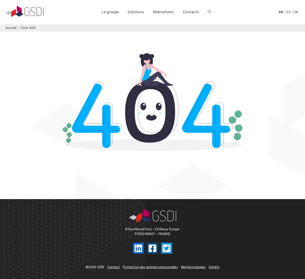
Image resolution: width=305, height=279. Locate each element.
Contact (113, 267)
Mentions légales (193, 267)
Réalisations (163, 12)
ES (288, 12)
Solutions (136, 12)
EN (296, 12)
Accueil (10, 28)
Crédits (214, 267)
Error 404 (28, 28)
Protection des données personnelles (150, 267)
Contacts (191, 12)
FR (281, 12)
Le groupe (110, 12)
